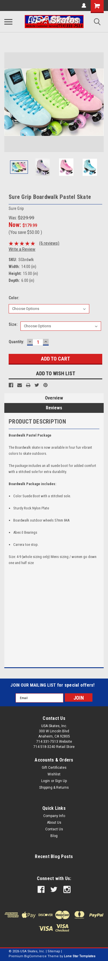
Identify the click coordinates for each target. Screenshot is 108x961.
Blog (54, 836)
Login (45, 781)
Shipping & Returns (54, 788)
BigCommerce (35, 956)
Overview (54, 398)
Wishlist (54, 774)
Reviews (54, 408)
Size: (13, 324)
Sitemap (54, 951)
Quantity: (16, 341)
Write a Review (22, 249)
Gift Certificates (54, 768)
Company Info (54, 816)
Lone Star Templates (79, 956)
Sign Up (61, 781)
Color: (14, 297)
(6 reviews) (49, 243)
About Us (54, 822)
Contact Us (54, 829)
